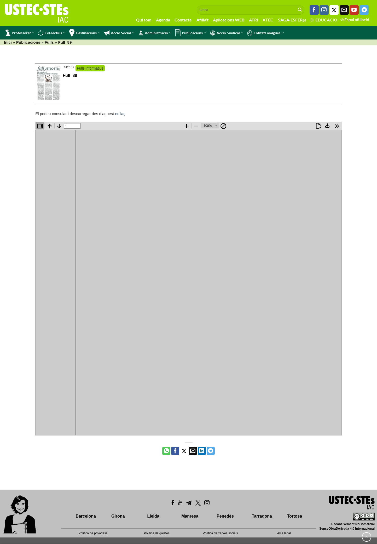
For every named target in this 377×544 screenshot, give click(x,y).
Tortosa (294, 516)
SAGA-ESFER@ (292, 19)
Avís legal (284, 533)
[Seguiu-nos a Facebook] (314, 10)
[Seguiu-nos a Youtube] (354, 10)
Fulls (49, 42)
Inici (8, 42)
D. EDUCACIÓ (323, 19)
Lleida (153, 516)
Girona (118, 516)
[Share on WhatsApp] (166, 451)
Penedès (225, 516)
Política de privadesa (93, 533)
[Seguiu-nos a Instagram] (324, 10)
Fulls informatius (90, 68)
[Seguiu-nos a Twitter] (334, 10)
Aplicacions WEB (228, 19)
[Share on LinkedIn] (202, 451)
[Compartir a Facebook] (175, 451)
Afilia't (202, 19)
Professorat (19, 33)
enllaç (120, 113)
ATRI (253, 19)
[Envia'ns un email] (344, 10)
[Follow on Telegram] (364, 10)
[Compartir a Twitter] (184, 451)
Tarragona (262, 516)
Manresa (189, 516)
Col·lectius (51, 33)
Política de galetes (157, 533)
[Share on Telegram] (211, 451)
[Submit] (300, 10)
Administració (154, 33)
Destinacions (84, 33)
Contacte (183, 19)
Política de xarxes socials (220, 533)
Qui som (143, 19)
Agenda (163, 19)
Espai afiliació (354, 19)
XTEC (268, 19)
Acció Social (119, 33)
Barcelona (86, 516)
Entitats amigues (265, 33)
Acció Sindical (226, 33)
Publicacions (190, 32)
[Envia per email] (193, 451)
